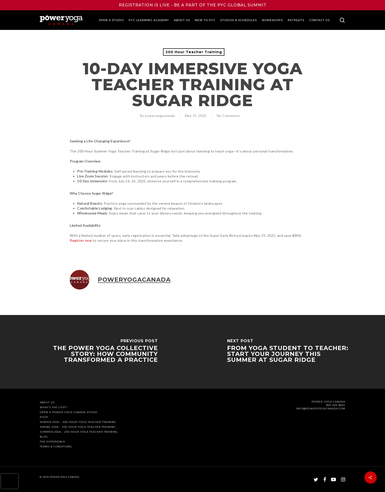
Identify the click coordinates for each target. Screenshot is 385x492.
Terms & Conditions (56, 446)
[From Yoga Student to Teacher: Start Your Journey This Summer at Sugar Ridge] (288, 352)
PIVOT (44, 417)
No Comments (228, 116)
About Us (47, 402)
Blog (44, 436)
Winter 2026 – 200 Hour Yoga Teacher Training (78, 422)
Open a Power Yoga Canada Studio (68, 412)
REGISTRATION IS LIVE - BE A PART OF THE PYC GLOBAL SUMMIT (192, 5)
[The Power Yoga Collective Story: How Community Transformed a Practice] (96, 352)
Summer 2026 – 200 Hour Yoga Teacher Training (79, 431)
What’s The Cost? (54, 407)
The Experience (52, 441)
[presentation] (9, 481)
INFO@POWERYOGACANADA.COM (320, 408)
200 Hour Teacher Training (193, 52)
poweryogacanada (160, 116)
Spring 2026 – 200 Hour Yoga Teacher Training (78, 427)
